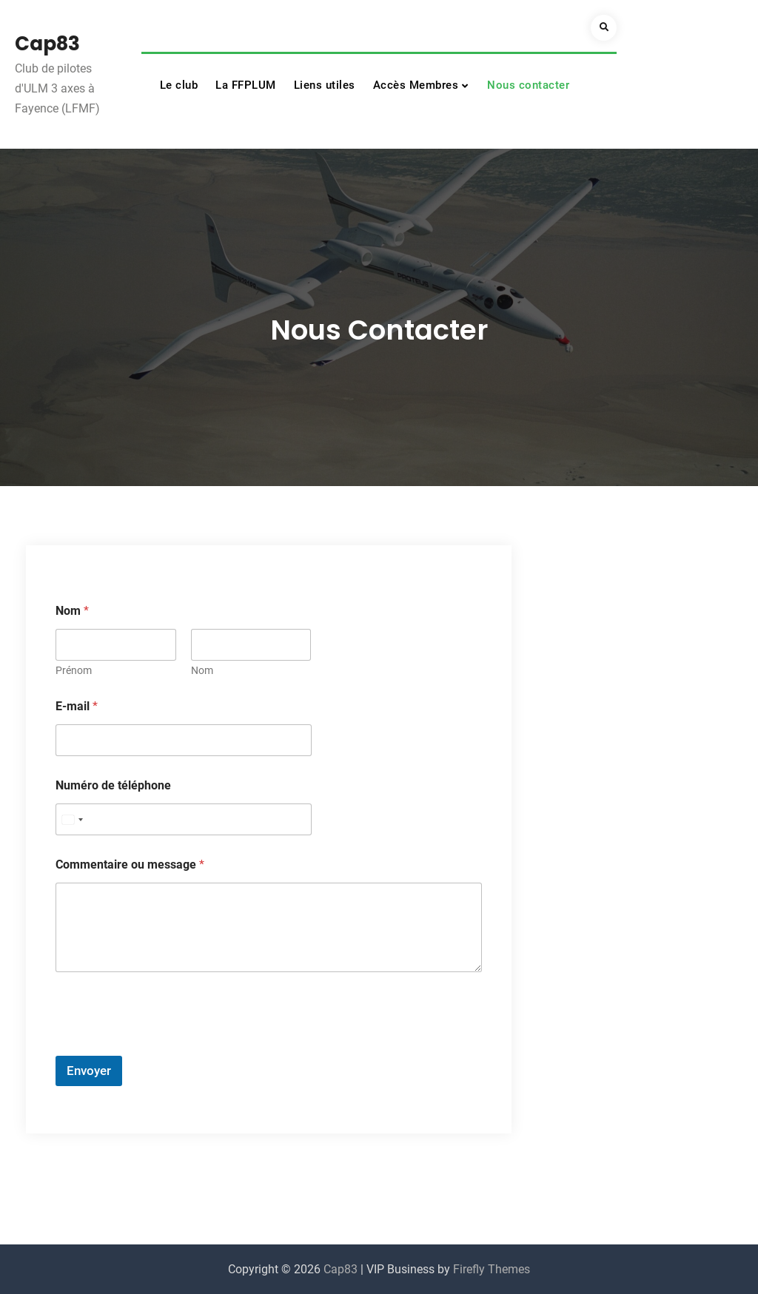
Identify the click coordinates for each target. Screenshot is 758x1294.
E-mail (77, 706)
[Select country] (72, 819)
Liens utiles (324, 85)
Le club (179, 85)
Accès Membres (416, 85)
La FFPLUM (245, 85)
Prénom (74, 670)
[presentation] (168, 1046)
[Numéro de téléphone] (183, 819)
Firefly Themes (491, 1269)
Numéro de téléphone (113, 785)
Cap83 (47, 43)
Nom (202, 670)
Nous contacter (528, 85)
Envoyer (89, 1070)
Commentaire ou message (130, 864)
